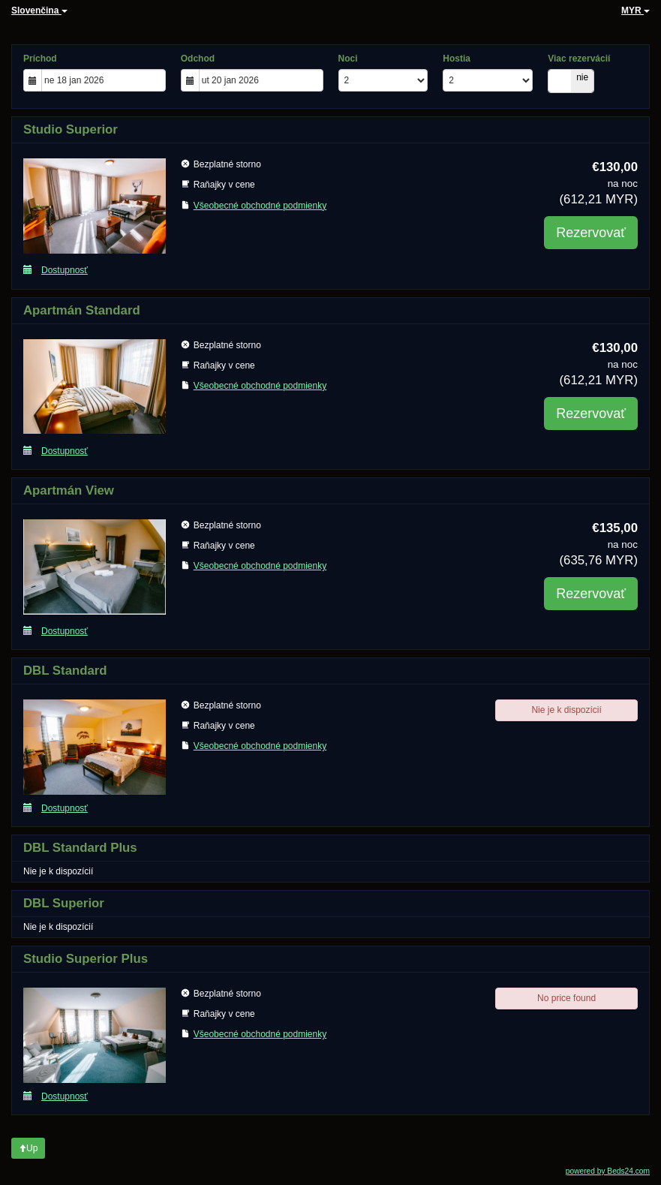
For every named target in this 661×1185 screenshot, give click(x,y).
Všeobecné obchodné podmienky (260, 205)
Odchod (198, 58)
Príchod (40, 58)
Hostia (456, 58)
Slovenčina (39, 10)
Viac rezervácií (579, 58)
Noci (348, 58)
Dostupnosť (55, 269)
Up (28, 1148)
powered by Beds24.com (608, 1171)
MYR (635, 10)
